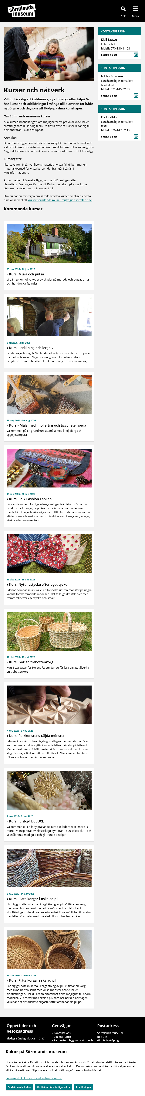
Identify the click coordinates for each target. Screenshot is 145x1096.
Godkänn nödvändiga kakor (53, 1087)
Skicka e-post (119, 55)
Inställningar (83, 1087)
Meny (135, 16)
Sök (123, 16)
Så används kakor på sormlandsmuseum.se (34, 1078)
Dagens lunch (62, 1037)
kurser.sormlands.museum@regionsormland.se (60, 200)
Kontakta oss (62, 1033)
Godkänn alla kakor (19, 1087)
